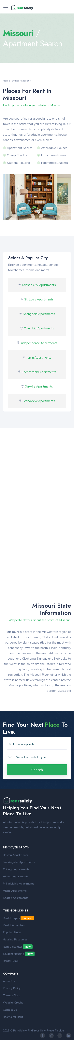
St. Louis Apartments (39, 299)
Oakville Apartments (39, 386)
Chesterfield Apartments (39, 372)
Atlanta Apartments (15, 876)
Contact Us (10, 1009)
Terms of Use (11, 995)
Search (37, 770)
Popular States (12, 932)
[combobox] (40, 757)
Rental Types (18, 918)
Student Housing (19, 954)
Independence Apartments (39, 343)
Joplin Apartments (38, 357)
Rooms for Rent (13, 1017)
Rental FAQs (11, 961)
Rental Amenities (14, 925)
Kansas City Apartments (39, 285)
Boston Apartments (15, 855)
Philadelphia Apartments (18, 883)
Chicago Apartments (16, 869)
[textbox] (41, 757)
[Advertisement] (37, 481)
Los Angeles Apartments (19, 862)
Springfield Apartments (39, 314)
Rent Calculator (18, 946)
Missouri (26, 80)
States (16, 80)
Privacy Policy (12, 988)
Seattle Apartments (15, 898)
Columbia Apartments (39, 328)
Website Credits (13, 1002)
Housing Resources (15, 939)
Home (6, 80)
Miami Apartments (15, 890)
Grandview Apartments (39, 401)
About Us (9, 981)
